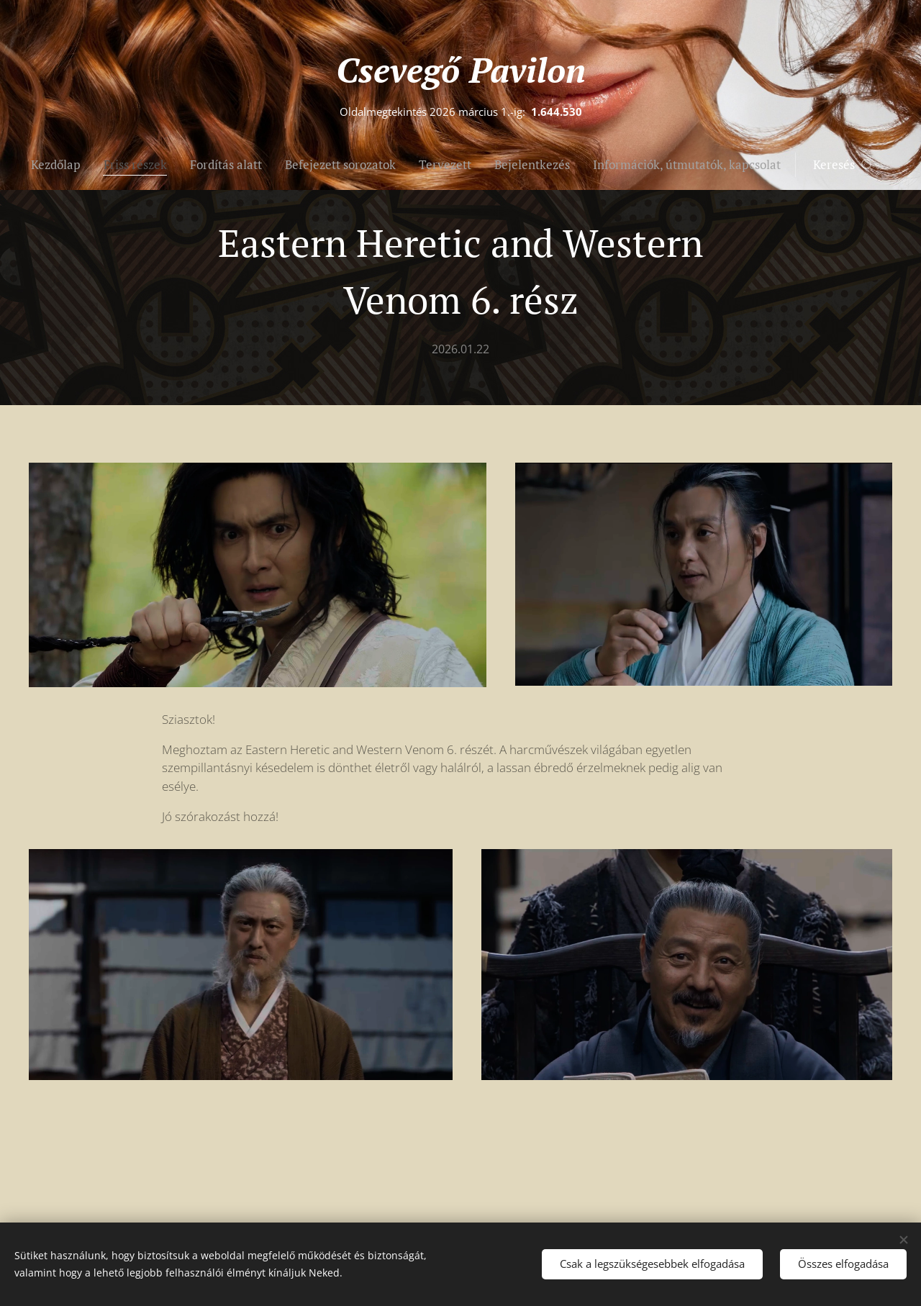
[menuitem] (61, 165)
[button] (843, 165)
